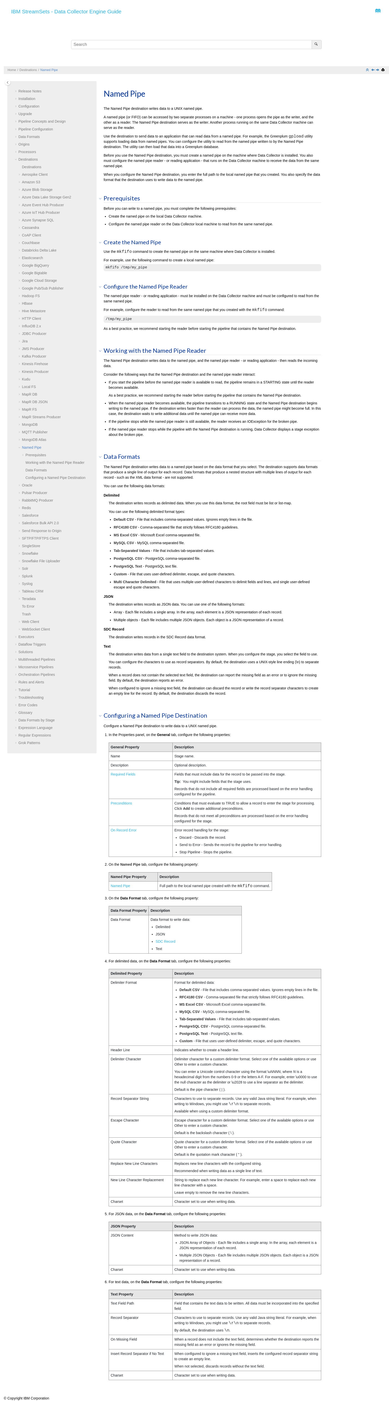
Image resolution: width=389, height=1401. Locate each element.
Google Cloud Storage (39, 280)
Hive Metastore (34, 311)
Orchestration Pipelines (36, 675)
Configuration (28, 106)
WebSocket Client (36, 629)
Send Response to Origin (41, 531)
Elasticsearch (32, 258)
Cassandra (30, 228)
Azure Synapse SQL (38, 220)
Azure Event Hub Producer (43, 205)
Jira (25, 341)
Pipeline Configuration (35, 129)
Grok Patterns (29, 743)
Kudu (26, 379)
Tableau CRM (32, 591)
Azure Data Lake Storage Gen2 (46, 197)
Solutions (25, 652)
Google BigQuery (35, 265)
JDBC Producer (34, 334)
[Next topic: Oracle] (378, 70)
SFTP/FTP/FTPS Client (40, 538)
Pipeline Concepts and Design (42, 121)
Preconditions (121, 803)
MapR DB (29, 394)
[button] (16, 91)
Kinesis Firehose (35, 364)
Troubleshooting (31, 697)
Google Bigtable (34, 273)
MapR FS (29, 409)
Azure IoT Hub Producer (41, 213)
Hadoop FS (31, 296)
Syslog (27, 584)
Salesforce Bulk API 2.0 (40, 523)
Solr (25, 569)
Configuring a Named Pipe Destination (55, 478)
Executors (26, 637)
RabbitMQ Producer (37, 500)
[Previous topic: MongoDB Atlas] (373, 70)
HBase (27, 303)
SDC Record (165, 941)
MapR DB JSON (35, 402)
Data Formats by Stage (36, 720)
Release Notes (30, 91)
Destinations (28, 70)
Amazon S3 (31, 182)
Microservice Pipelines (35, 667)
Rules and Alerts (31, 682)
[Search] (316, 44)
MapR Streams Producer (41, 417)
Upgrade (25, 114)
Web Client (30, 622)
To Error (28, 606)
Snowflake (30, 553)
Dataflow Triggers (32, 644)
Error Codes (27, 705)
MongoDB (30, 425)
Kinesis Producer (35, 372)
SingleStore (31, 546)
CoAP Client (31, 235)
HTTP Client (31, 319)
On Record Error (124, 830)
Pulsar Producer (34, 493)
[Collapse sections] (368, 70)
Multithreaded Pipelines (36, 659)
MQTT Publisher (35, 432)
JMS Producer (33, 349)
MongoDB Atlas (34, 440)
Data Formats (29, 137)
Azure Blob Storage (37, 190)
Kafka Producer (34, 356)
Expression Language (35, 728)
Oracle (27, 485)
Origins (23, 144)
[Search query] (196, 44)
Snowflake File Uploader (41, 561)
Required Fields (123, 774)
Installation (26, 99)
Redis (26, 508)
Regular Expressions (34, 735)
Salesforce (30, 515)
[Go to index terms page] (376, 12)
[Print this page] (383, 70)
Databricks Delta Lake (39, 250)
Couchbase (31, 243)
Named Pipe (49, 70)
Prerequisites (35, 455)
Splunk (27, 576)
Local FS (29, 387)
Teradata (29, 599)
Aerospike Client (35, 174)
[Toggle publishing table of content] (7, 82)
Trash (26, 614)
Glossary (25, 713)
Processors (27, 152)
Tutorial (24, 690)
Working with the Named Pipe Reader (54, 463)
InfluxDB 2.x (31, 326)
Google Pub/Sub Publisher (43, 288)
